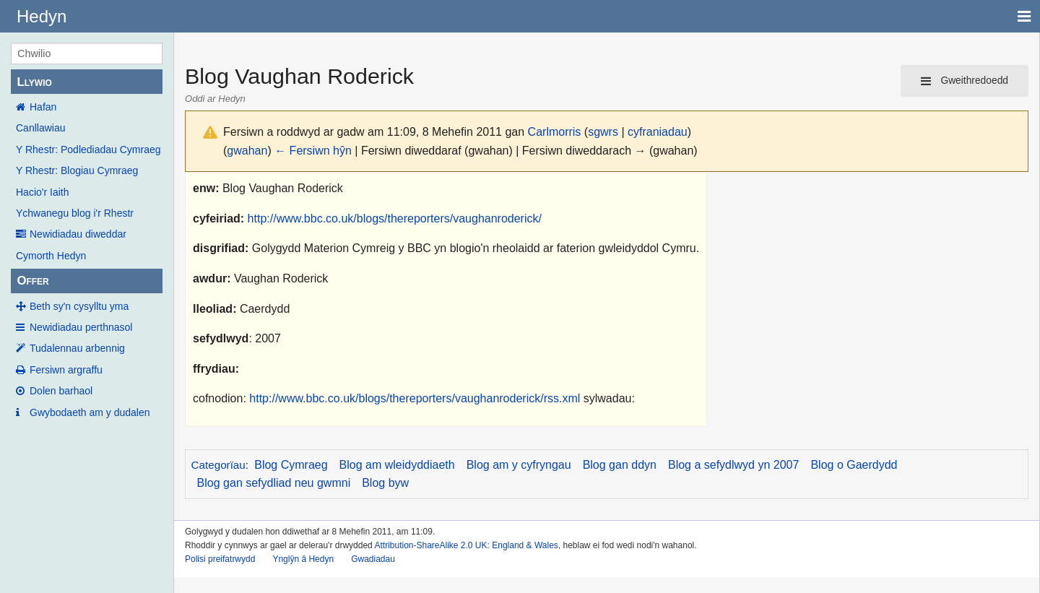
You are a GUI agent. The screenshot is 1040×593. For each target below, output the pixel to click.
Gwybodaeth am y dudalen (90, 412)
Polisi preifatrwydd (220, 559)
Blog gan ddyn (619, 465)
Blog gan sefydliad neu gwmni (274, 483)
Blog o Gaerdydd (853, 465)
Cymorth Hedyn (51, 255)
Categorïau (218, 465)
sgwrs (603, 132)
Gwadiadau (373, 559)
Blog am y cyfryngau (519, 465)
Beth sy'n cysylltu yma (79, 306)
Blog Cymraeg (290, 465)
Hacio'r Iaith (42, 192)
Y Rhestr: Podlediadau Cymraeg (88, 149)
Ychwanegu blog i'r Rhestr (75, 213)
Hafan (43, 107)
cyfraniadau (658, 132)
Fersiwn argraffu (66, 370)
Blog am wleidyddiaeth (397, 465)
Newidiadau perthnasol (81, 327)
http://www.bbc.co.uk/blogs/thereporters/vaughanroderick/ (395, 218)
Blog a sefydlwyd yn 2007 (733, 465)
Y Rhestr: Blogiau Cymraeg (77, 170)
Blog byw (385, 483)
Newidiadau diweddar (78, 234)
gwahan (247, 150)
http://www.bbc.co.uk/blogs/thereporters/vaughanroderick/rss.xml (414, 398)
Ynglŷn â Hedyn (303, 559)
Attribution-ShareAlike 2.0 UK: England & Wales (466, 545)
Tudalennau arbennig (77, 348)
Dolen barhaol (61, 391)
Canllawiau (40, 128)
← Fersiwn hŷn (313, 150)
